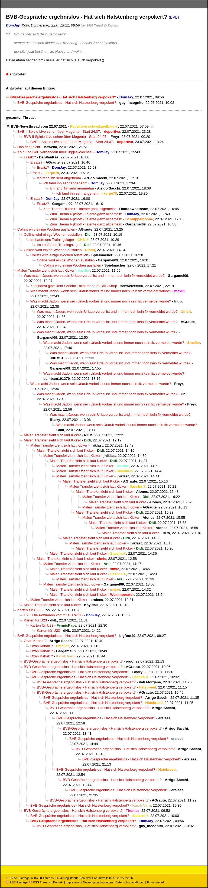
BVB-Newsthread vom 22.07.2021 (39, 126)
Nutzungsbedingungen (98, 882)
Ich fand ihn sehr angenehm (59, 178)
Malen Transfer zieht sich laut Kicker (45, 270)
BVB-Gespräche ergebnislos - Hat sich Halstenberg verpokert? (66, 103)
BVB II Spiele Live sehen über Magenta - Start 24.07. (59, 131)
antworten (18, 74)
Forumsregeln (156, 882)
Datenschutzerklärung (129, 882)
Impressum (73, 882)
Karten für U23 (28, 610)
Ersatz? (30, 157)
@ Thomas (111, 25)
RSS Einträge (17, 882)
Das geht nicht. (29, 147)
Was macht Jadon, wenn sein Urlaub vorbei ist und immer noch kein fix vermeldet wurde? (94, 276)
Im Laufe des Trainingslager (52, 240)
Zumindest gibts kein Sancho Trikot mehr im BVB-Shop (73, 286)
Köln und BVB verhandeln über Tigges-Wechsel (54, 152)
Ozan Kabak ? (35, 641)
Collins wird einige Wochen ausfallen (46, 229)
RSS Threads (40, 882)
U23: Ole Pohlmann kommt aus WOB (53, 615)
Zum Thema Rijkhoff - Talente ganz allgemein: (79, 209)
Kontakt (58, 882)
